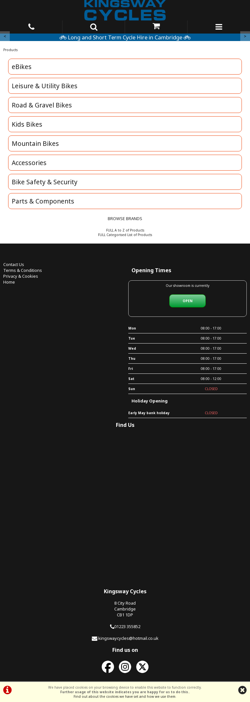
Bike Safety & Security (44, 181)
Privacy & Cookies (20, 276)
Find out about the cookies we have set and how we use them (124, 696)
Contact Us (13, 264)
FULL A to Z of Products (125, 230)
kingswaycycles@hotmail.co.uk (128, 638)
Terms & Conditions (22, 270)
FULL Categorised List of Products (125, 234)
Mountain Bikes (35, 143)
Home (9, 282)
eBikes (22, 66)
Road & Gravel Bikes (42, 105)
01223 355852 (127, 626)
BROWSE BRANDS (125, 218)
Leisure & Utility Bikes (44, 85)
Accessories (29, 162)
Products (10, 50)
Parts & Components (43, 201)
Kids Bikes (27, 124)
